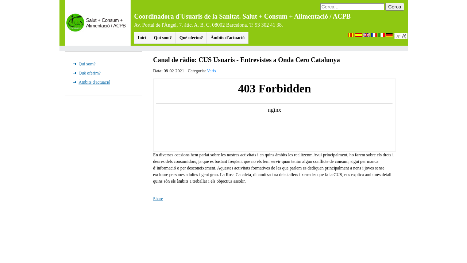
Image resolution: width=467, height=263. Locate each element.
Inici (142, 37)
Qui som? (163, 37)
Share (158, 198)
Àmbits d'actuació (227, 37)
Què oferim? (191, 37)
